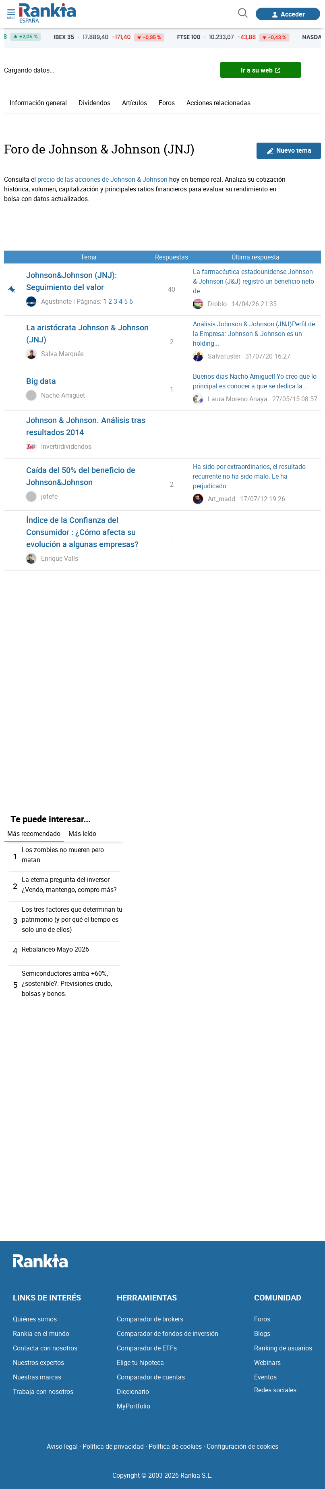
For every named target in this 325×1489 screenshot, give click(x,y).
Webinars (267, 1358)
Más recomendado (33, 833)
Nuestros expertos (38, 1358)
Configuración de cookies (242, 1442)
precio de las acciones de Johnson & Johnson (102, 179)
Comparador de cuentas (151, 1373)
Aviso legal (62, 1442)
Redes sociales (275, 1385)
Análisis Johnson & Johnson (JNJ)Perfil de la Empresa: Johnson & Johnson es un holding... (254, 333)
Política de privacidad (113, 1442)
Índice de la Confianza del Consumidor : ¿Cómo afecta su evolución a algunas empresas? (82, 532)
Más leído (82, 833)
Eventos (265, 1373)
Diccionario (133, 1387)
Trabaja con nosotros (43, 1387)
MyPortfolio (133, 1402)
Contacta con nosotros (45, 1344)
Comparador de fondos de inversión (167, 1329)
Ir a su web (261, 69)
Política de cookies (175, 1442)
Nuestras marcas (37, 1373)
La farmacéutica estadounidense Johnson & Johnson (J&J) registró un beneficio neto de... (253, 281)
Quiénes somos (35, 1315)
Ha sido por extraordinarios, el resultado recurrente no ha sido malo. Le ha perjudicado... (249, 476)
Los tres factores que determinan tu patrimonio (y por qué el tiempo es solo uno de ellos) (72, 917)
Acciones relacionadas (218, 102)
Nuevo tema (289, 150)
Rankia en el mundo (41, 1329)
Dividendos (94, 102)
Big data (41, 380)
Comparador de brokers (150, 1315)
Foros (167, 102)
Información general (38, 102)
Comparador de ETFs (147, 1344)
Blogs (262, 1329)
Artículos (134, 102)
